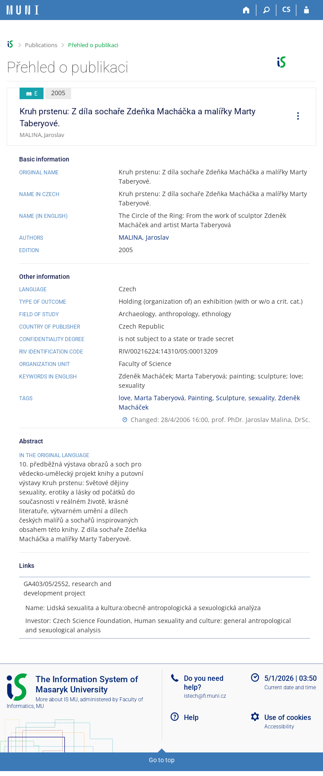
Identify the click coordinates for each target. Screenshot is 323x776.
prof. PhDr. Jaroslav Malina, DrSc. (260, 419)
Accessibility (279, 736)
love (125, 398)
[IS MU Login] (306, 10)
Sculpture (230, 398)
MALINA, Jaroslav (144, 237)
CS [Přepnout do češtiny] (286, 9)
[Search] (266, 10)
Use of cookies (287, 727)
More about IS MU (57, 709)
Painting (200, 398)
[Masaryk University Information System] (23, 10)
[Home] (246, 10)
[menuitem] (295, 117)
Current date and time (290, 697)
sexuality (261, 398)
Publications (41, 45)
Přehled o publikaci (93, 45)
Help (191, 727)
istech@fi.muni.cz (205, 705)
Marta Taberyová (159, 398)
